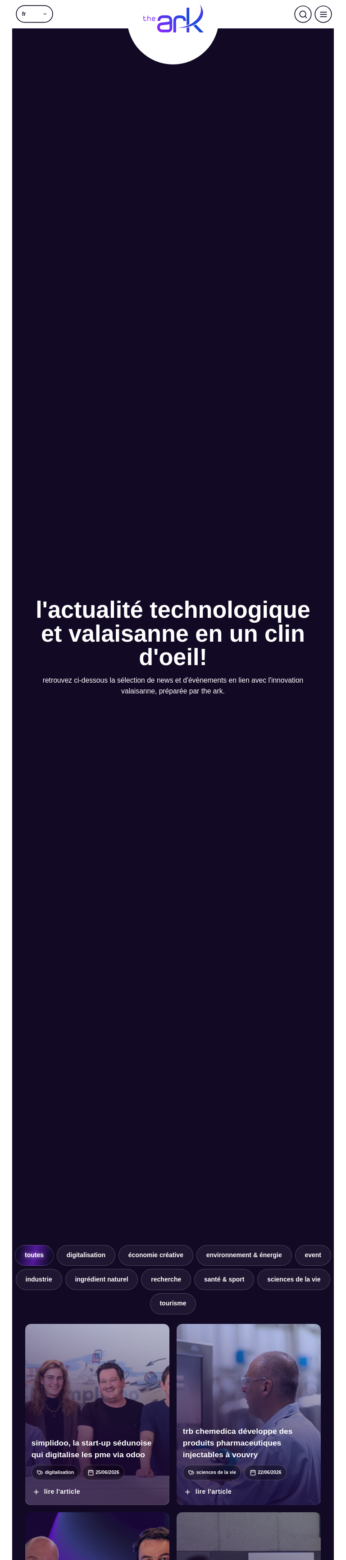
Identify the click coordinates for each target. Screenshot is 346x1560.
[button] (34, 14)
